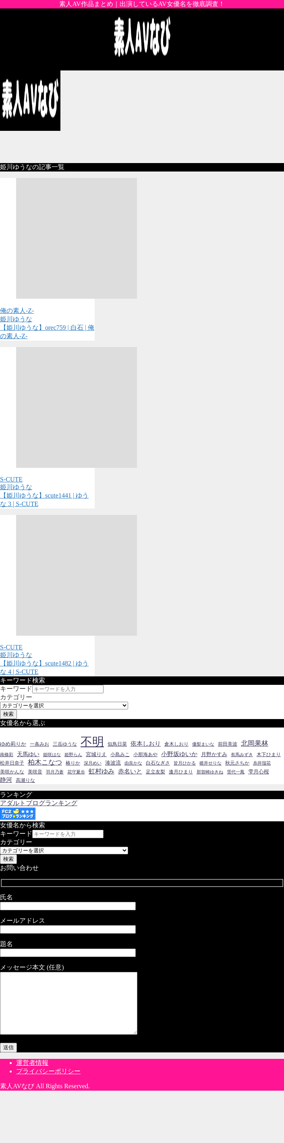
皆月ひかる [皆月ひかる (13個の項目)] (185, 763)
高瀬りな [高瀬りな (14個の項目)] (25, 780)
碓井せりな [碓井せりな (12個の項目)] (210, 763)
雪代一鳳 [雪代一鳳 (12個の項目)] (236, 772)
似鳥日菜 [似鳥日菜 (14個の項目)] (117, 744)
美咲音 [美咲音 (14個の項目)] (35, 772)
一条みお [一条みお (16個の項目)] (39, 744)
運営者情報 (32, 1074)
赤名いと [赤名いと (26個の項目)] (130, 771)
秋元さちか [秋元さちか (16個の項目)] (237, 763)
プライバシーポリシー (48, 1083)
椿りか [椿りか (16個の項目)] (73, 763)
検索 (8, 714)
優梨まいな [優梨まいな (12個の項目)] (203, 744)
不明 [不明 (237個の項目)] (92, 741)
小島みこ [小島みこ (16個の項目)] (120, 754)
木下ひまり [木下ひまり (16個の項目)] (269, 754)
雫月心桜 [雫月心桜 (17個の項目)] (258, 772)
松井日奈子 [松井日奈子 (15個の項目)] (12, 763)
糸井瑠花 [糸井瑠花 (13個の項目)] (262, 763)
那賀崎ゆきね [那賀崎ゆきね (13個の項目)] (210, 771)
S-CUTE (11, 479)
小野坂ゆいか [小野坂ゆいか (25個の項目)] (179, 754)
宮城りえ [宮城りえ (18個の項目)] (96, 754)
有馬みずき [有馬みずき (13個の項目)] (242, 754)
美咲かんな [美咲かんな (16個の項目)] (12, 772)
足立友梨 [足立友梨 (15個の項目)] (155, 772)
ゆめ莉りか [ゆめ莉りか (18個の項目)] (13, 744)
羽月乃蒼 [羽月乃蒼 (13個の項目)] (55, 771)
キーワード (16, 688)
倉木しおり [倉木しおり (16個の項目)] (176, 744)
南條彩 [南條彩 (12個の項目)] (6, 754)
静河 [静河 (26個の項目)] (6, 779)
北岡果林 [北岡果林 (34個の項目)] (254, 743)
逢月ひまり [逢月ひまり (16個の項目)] (181, 772)
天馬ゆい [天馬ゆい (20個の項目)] (28, 754)
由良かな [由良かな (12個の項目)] (133, 763)
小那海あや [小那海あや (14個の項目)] (145, 754)
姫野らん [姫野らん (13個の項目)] (73, 754)
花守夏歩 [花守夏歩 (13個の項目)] (76, 771)
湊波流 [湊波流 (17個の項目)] (113, 763)
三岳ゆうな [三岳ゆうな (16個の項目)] (65, 744)
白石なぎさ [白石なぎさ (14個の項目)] (158, 763)
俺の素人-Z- (17, 310)
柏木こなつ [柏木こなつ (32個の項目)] (45, 762)
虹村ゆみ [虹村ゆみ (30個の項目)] (101, 771)
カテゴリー (16, 697)
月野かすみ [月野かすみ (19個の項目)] (214, 754)
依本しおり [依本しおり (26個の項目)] (146, 743)
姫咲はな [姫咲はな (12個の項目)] (52, 754)
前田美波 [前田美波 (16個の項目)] (227, 744)
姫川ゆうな (16, 319)
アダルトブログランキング (38, 803)
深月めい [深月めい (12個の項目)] (93, 763)
